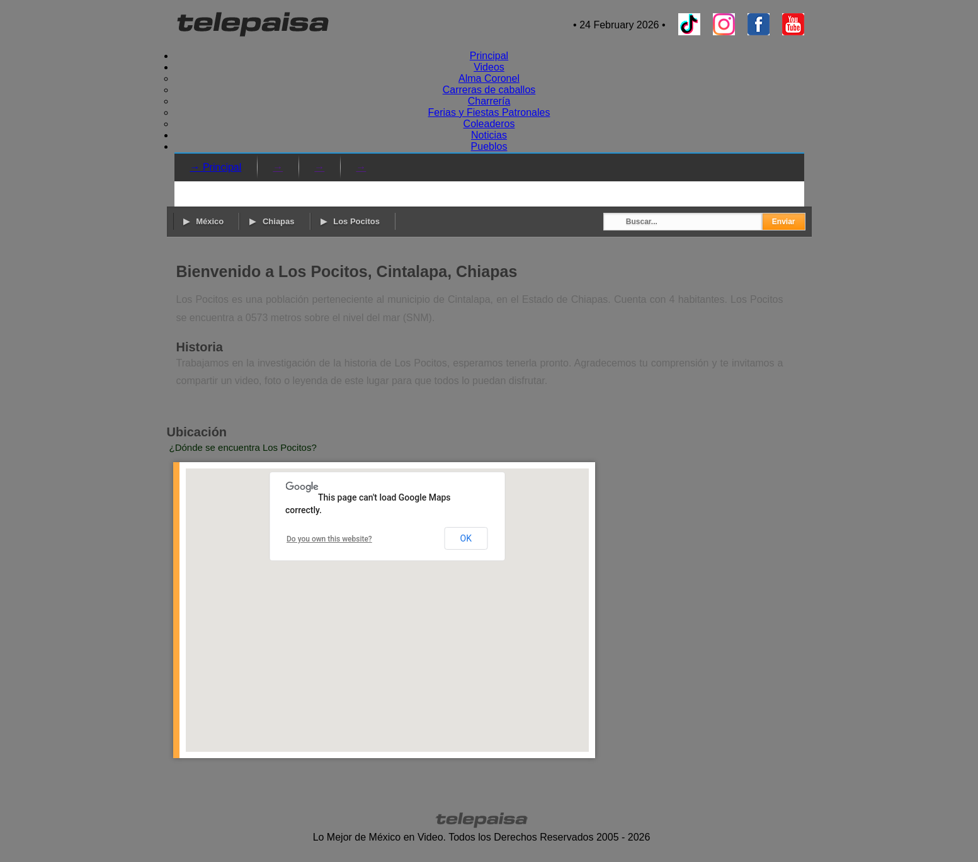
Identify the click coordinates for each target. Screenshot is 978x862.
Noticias (489, 135)
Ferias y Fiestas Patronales (489, 112)
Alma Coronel (489, 78)
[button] (387, 598)
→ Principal (216, 167)
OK (466, 538)
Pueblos (489, 146)
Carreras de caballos (489, 89)
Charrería (489, 101)
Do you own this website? (329, 539)
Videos (489, 67)
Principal (489, 55)
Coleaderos (489, 123)
